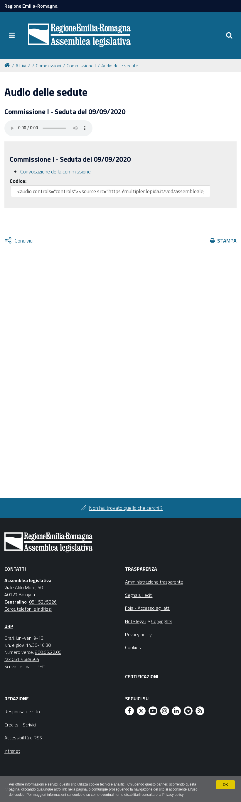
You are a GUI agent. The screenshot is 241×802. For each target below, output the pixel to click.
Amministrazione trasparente (154, 581)
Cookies (133, 647)
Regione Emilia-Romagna (31, 5)
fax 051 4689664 (21, 659)
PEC (41, 666)
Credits (11, 724)
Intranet (12, 750)
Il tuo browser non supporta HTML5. (48, 128)
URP (8, 626)
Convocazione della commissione (55, 172)
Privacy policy (174, 795)
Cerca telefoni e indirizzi (28, 608)
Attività (23, 65)
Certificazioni (141, 676)
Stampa (227, 241)
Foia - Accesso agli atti (147, 607)
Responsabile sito (22, 711)
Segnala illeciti (139, 595)
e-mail (26, 666)
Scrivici (29, 724)
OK (225, 784)
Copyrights (161, 621)
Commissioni (48, 65)
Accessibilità (16, 737)
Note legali (135, 621)
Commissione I (81, 65)
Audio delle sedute (119, 65)
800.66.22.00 (48, 652)
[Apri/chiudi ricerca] (229, 35)
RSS (38, 737)
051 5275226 (43, 601)
